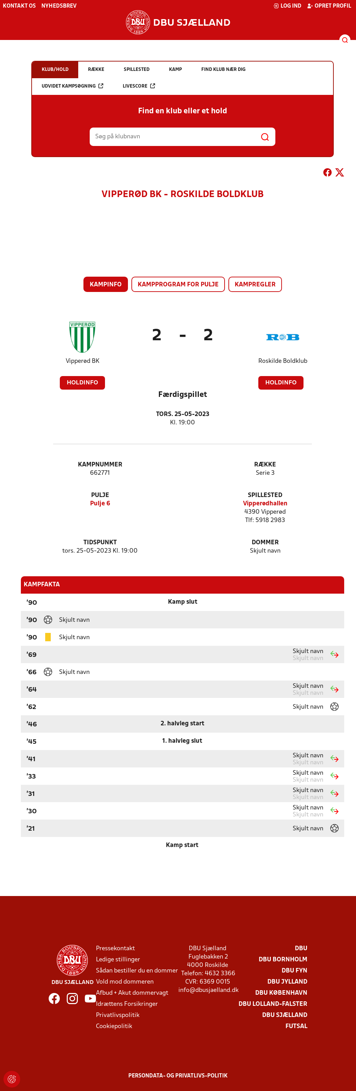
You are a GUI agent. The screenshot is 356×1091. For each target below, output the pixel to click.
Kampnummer (100, 465)
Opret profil (329, 6)
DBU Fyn (294, 971)
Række (265, 465)
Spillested (265, 495)
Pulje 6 (100, 504)
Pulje (100, 495)
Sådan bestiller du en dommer (137, 971)
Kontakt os (19, 6)
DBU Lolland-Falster (272, 1004)
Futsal (296, 1026)
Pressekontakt (115, 949)
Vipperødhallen (265, 504)
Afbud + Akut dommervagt (132, 993)
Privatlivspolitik (117, 1015)
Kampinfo (106, 285)
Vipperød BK (82, 361)
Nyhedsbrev (58, 6)
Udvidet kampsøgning (72, 86)
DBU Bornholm (283, 960)
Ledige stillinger (118, 960)
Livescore (139, 86)
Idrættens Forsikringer (127, 1004)
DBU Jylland (287, 982)
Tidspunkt (100, 543)
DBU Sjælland (284, 1015)
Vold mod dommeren (125, 982)
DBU (301, 949)
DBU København (281, 993)
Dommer (265, 543)
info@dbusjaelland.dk (208, 990)
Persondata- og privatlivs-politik (178, 1076)
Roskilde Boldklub (282, 361)
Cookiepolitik (114, 1026)
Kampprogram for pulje (178, 285)
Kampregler (255, 285)
